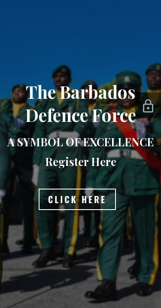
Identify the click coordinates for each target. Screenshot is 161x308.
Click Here (77, 199)
